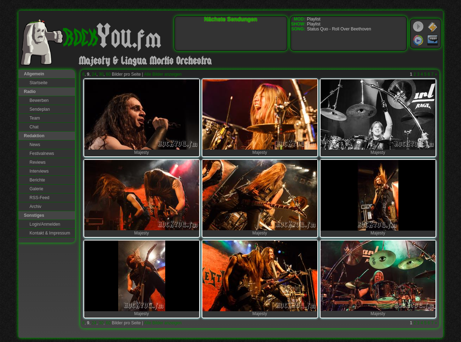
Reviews (38, 162)
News (35, 144)
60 (108, 74)
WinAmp (432, 27)
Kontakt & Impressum (50, 233)
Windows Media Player (418, 40)
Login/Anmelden (45, 224)
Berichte (37, 180)
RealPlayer (432, 40)
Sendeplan (40, 109)
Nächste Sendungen (230, 19)
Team (35, 118)
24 (94, 74)
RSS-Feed (40, 197)
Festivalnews (42, 153)
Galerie (37, 188)
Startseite (39, 82)
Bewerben (39, 100)
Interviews (39, 171)
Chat (34, 126)
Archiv (35, 206)
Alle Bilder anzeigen (162, 74)
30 (101, 74)
